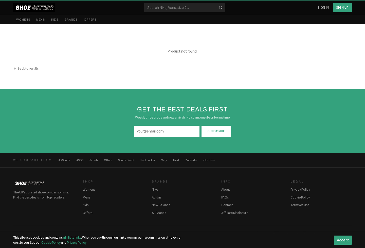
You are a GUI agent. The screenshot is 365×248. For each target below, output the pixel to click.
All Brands (159, 213)
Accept (343, 240)
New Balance (161, 205)
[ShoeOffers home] (34, 7)
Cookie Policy (300, 197)
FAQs (225, 197)
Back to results (26, 68)
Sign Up (342, 7)
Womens (23, 19)
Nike (155, 189)
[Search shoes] (184, 7)
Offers (90, 19)
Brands (71, 19)
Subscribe (216, 131)
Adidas (156, 197)
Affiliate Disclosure (234, 213)
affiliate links (72, 237)
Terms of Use (299, 205)
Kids (55, 19)
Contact (227, 205)
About (225, 189)
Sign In (323, 7)
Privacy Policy (300, 189)
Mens (40, 19)
